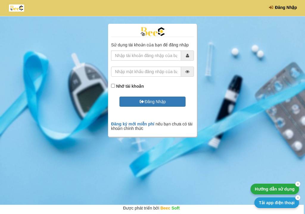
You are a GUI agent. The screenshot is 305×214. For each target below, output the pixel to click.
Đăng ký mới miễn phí (132, 124)
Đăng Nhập (282, 7)
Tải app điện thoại (277, 202)
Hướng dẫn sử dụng (275, 189)
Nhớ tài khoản (130, 86)
